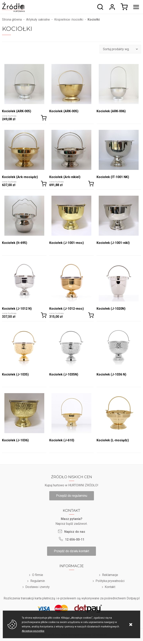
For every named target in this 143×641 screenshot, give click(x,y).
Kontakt (110, 587)
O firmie (37, 575)
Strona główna (12, 19)
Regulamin (37, 581)
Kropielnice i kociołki (68, 19)
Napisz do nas (74, 532)
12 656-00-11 (74, 539)
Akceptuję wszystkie (33, 631)
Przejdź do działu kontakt (71, 551)
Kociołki (94, 19)
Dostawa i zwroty (37, 587)
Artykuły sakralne (38, 19)
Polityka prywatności (110, 581)
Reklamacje (110, 575)
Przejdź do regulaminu (71, 496)
